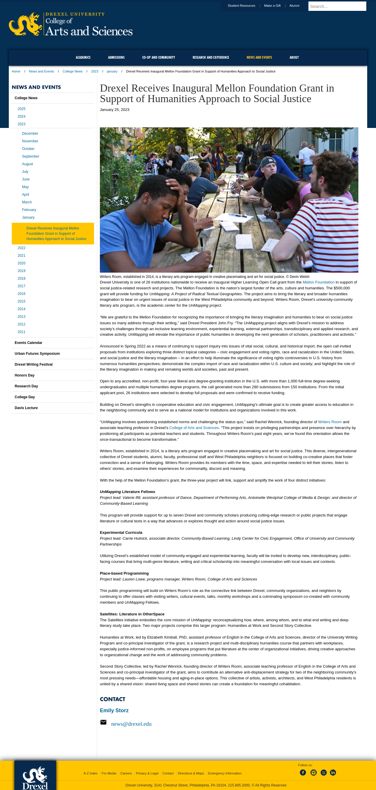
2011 (22, 332)
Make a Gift (278, 5)
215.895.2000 (239, 785)
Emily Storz (114, 710)
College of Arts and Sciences (194, 428)
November (30, 141)
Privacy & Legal (147, 773)
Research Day (26, 386)
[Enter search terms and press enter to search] (340, 6)
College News (73, 71)
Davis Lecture (26, 408)
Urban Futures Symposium (37, 354)
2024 (22, 116)
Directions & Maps (191, 773)
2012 (22, 324)
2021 (22, 256)
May (25, 187)
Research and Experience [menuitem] (211, 57)
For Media (109, 773)
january (112, 71)
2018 (22, 278)
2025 (22, 109)
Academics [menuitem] (83, 57)
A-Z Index (90, 773)
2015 (22, 301)
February (29, 210)
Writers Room (330, 422)
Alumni (300, 5)
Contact (168, 773)
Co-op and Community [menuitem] (158, 57)
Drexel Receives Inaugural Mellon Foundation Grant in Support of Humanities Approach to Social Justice (56, 233)
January (28, 217)
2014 (22, 309)
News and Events (41, 71)
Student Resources (247, 5)
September (30, 156)
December (30, 133)
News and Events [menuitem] (259, 57)
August (27, 164)
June (26, 179)
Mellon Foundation (319, 282)
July (25, 172)
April (25, 195)
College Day (25, 397)
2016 (22, 294)
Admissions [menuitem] (116, 57)
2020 (22, 263)
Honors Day (24, 375)
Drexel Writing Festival (34, 364)
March (27, 202)
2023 (94, 71)
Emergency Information (225, 773)
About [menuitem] (294, 57)
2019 (22, 271)
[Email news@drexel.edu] (229, 724)
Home (16, 71)
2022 (22, 248)
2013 (22, 317)
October (28, 149)
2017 (22, 286)
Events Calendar (28, 343)
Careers (126, 773)
